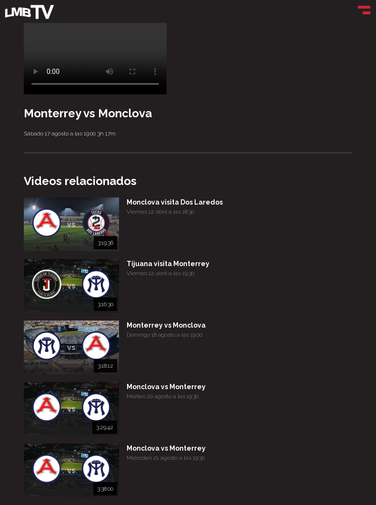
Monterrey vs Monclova (166, 325)
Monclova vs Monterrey (166, 387)
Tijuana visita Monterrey (168, 264)
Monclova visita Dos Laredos (175, 202)
